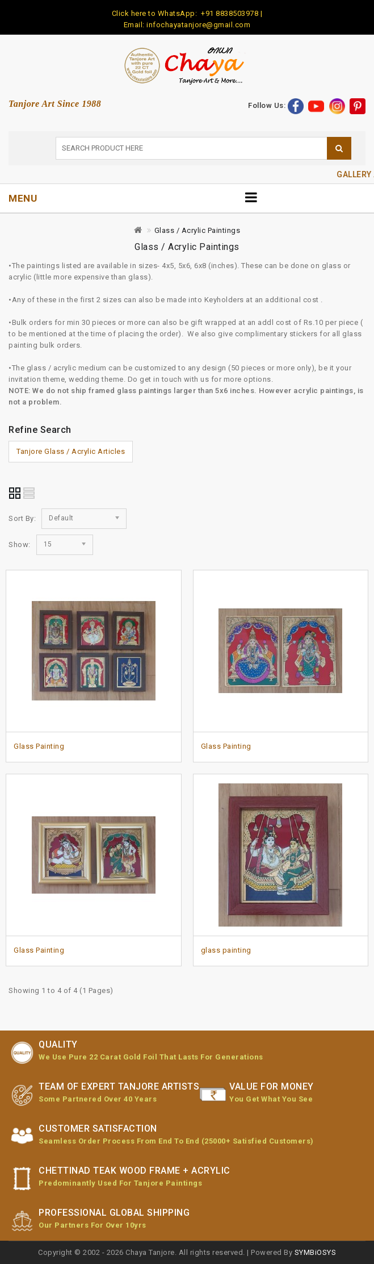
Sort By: (22, 518)
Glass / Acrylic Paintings (197, 230)
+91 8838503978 (229, 13)
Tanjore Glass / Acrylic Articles (70, 451)
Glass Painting (39, 746)
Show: (20, 544)
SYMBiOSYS (316, 1252)
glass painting (226, 950)
